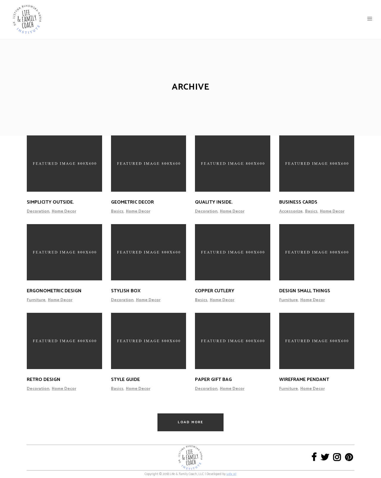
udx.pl (231, 474)
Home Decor (64, 211)
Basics (117, 211)
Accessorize (291, 211)
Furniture (36, 300)
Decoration (38, 211)
